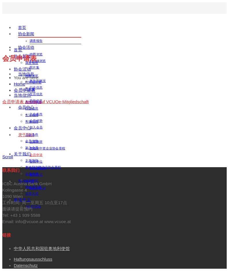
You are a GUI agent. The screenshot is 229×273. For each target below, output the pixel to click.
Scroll (7, 156)
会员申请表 (24, 90)
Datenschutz (26, 265)
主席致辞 (31, 160)
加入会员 (36, 127)
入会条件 (31, 134)
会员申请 (36, 155)
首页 (22, 27)
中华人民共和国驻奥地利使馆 (42, 248)
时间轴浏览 (33, 82)
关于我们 (22, 154)
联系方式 (31, 193)
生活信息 (36, 94)
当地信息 (22, 95)
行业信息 (36, 87)
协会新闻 (26, 34)
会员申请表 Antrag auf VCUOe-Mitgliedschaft (45, 101)
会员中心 (22, 128)
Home (19, 83)
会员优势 (31, 141)
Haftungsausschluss (33, 259)
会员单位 (31, 180)
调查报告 (36, 40)
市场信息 (31, 121)
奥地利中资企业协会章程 (47, 148)
